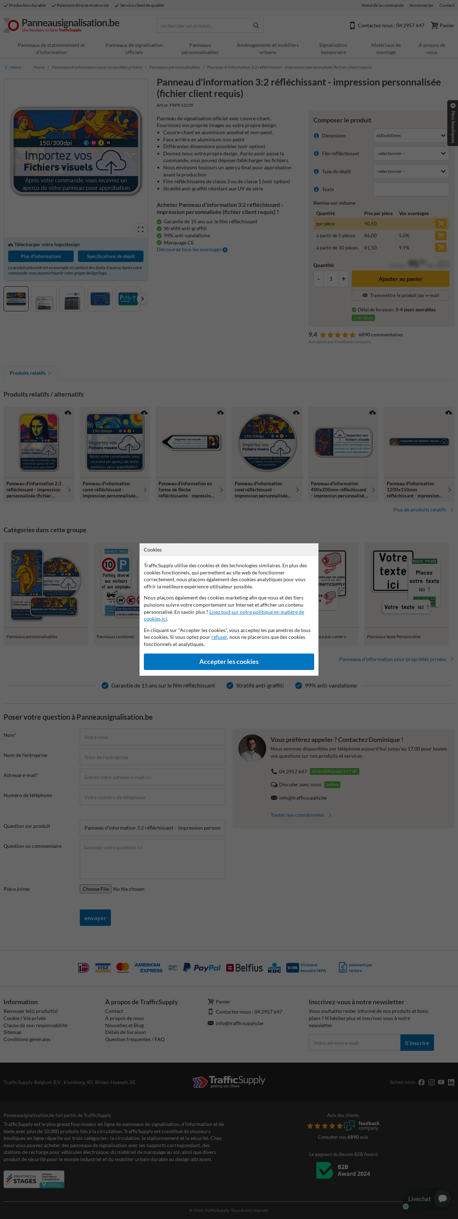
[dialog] (229, 609)
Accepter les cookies (229, 661)
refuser (219, 637)
